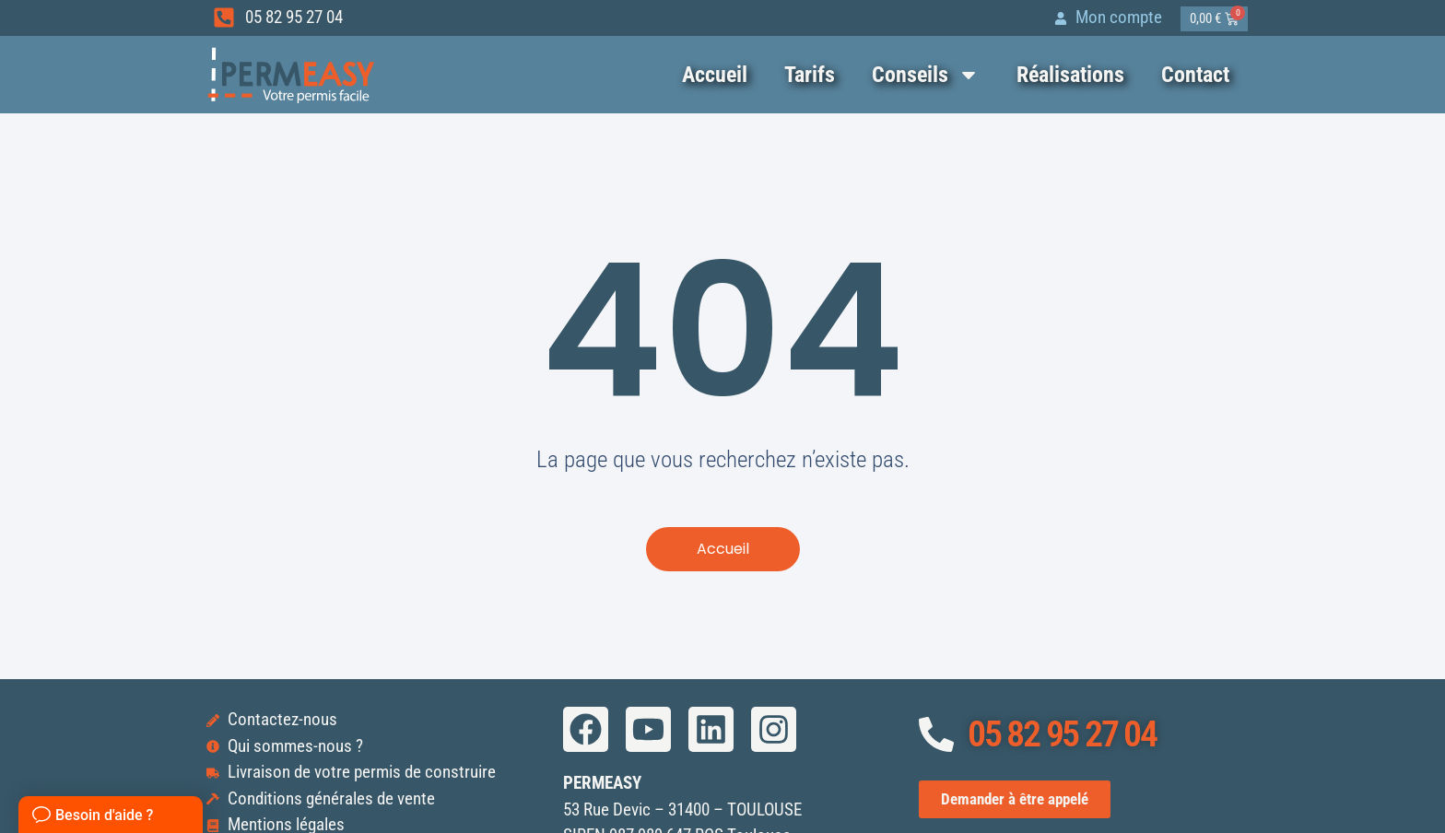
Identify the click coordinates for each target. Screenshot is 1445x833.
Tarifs (809, 75)
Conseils (926, 74)
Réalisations (1070, 75)
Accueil (714, 75)
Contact (1195, 75)
